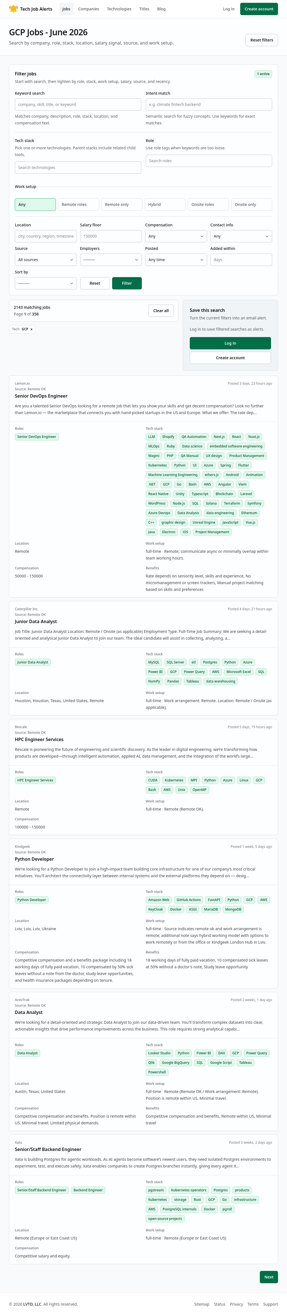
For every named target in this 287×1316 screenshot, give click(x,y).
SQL (195, 503)
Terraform (232, 503)
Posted (151, 248)
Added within (222, 248)
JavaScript (230, 522)
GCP (166, 484)
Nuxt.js (254, 436)
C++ (151, 522)
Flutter (243, 465)
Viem (243, 484)
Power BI (155, 671)
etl (194, 662)
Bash (192, 484)
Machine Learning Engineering (173, 474)
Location (23, 225)
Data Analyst (27, 1053)
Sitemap (201, 1304)
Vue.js (250, 522)
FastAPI (214, 899)
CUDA (153, 780)
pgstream (156, 1190)
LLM (151, 436)
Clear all (161, 310)
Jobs (66, 8)
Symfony (254, 503)
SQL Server (175, 662)
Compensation (158, 225)
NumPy (154, 681)
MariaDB (211, 909)
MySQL (153, 662)
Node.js (179, 503)
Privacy (236, 1304)
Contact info (221, 225)
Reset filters (261, 40)
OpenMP (200, 789)
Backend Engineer (88, 1190)
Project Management (212, 532)
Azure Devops (159, 512)
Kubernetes (157, 465)
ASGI (192, 909)
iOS (185, 532)
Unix (181, 789)
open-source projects (165, 1218)
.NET (152, 484)
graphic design (174, 522)
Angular (224, 484)
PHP (170, 455)
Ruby (171, 446)
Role (150, 140)
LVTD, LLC (32, 1304)
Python (180, 465)
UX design (214, 455)
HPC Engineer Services (35, 780)
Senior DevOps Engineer (36, 436)
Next (269, 1277)
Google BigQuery (175, 1062)
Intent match (158, 93)
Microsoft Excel (238, 671)
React (236, 436)
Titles (144, 8)
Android (232, 474)
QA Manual (189, 455)
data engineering (220, 512)
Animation (254, 474)
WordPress (156, 503)
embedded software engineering (236, 446)
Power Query (194, 671)
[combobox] (78, 167)
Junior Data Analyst (32, 662)
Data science (192, 446)
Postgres (210, 662)
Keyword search (30, 93)
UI (194, 465)
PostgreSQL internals (179, 1209)
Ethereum (249, 512)
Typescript (200, 493)
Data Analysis (188, 512)
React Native (158, 493)
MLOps (153, 446)
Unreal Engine (204, 522)
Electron (168, 532)
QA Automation (194, 436)
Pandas (173, 681)
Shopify (168, 436)
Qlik (151, 1062)
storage (180, 1199)
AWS (207, 484)
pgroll (227, 1209)
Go (179, 484)
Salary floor (90, 225)
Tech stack (24, 140)
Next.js (219, 436)
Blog (161, 8)
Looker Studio (159, 1053)
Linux (244, 780)
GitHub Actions (189, 899)
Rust (197, 1199)
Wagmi (153, 455)
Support (270, 1304)
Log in (229, 8)
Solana (211, 503)
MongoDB (233, 909)
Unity (180, 493)
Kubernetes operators (188, 1190)
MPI (194, 780)
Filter (127, 283)
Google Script (221, 1062)
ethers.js (212, 474)
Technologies (119, 8)
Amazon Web (158, 899)
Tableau (192, 681)
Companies (88, 8)
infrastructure (245, 1199)
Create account (259, 8)
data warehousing (220, 681)
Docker (176, 909)
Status (219, 1304)
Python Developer (31, 899)
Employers (90, 248)
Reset (95, 283)
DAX (221, 1053)
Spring (226, 465)
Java (151, 532)
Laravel (246, 493)
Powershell (157, 1072)
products (242, 1190)
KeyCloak (155, 909)
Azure (208, 465)
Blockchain (224, 493)
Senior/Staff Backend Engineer (41, 1190)
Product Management (246, 455)
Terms (253, 1304)
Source (21, 248)
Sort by (21, 272)
